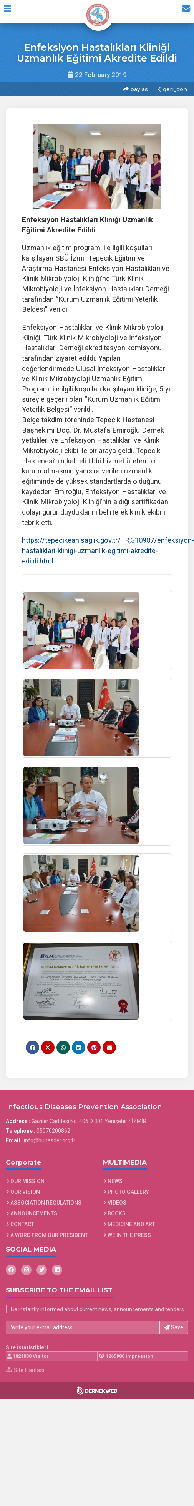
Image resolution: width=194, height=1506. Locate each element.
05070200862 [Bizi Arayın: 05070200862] (53, 1128)
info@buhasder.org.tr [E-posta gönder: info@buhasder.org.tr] (49, 1138)
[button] (10, 11)
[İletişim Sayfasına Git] (183, 11)
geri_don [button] (171, 88)
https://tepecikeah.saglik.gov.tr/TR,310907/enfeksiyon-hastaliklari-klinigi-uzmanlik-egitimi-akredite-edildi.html (108, 548)
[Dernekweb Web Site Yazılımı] (97, 1388)
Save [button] (173, 1325)
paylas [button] (135, 88)
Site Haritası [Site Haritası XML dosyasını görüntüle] (25, 1367)
